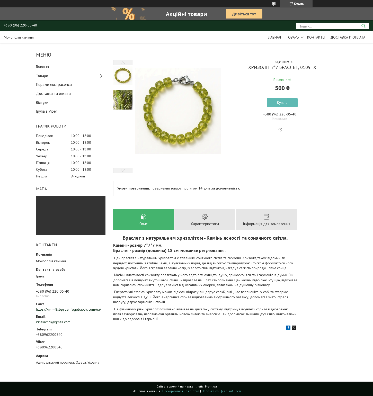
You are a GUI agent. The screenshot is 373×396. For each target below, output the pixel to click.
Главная (274, 37)
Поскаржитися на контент (180, 391)
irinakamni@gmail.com (53, 322)
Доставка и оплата (347, 37)
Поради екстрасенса (54, 84)
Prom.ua (211, 386)
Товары (292, 37)
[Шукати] (363, 26)
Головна (42, 66)
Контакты (316, 37)
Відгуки (42, 102)
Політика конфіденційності (221, 391)
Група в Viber (46, 111)
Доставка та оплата (53, 93)
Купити (282, 102)
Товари (42, 75)
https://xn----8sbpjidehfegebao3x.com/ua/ (68, 309)
